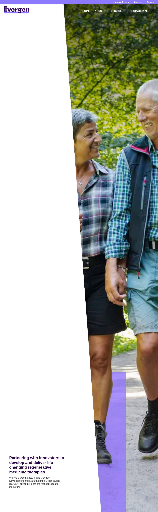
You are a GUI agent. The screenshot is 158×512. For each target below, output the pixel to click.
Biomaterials (140, 11)
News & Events (122, 2)
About (99, 11)
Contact (150, 2)
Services (117, 11)
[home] (16, 9)
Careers (138, 2)
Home (86, 11)
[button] (86, 11)
